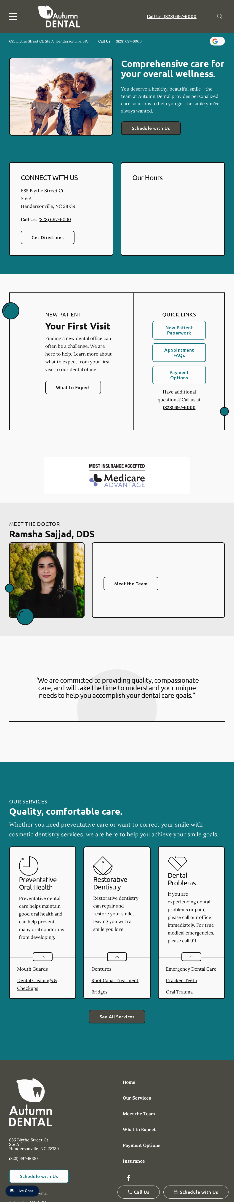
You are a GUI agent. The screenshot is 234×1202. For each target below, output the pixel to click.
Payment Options (179, 374)
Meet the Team (130, 583)
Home (129, 1082)
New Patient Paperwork (179, 330)
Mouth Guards (32, 969)
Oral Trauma (179, 992)
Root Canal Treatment (114, 980)
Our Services (137, 1098)
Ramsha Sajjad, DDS (52, 534)
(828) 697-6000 (129, 41)
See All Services (117, 1017)
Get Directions (48, 237)
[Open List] (43, 956)
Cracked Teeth (181, 980)
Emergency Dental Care (191, 969)
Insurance (134, 1161)
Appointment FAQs (179, 352)
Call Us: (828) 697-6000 (172, 16)
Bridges (99, 992)
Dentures (101, 969)
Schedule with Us (151, 128)
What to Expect (73, 387)
